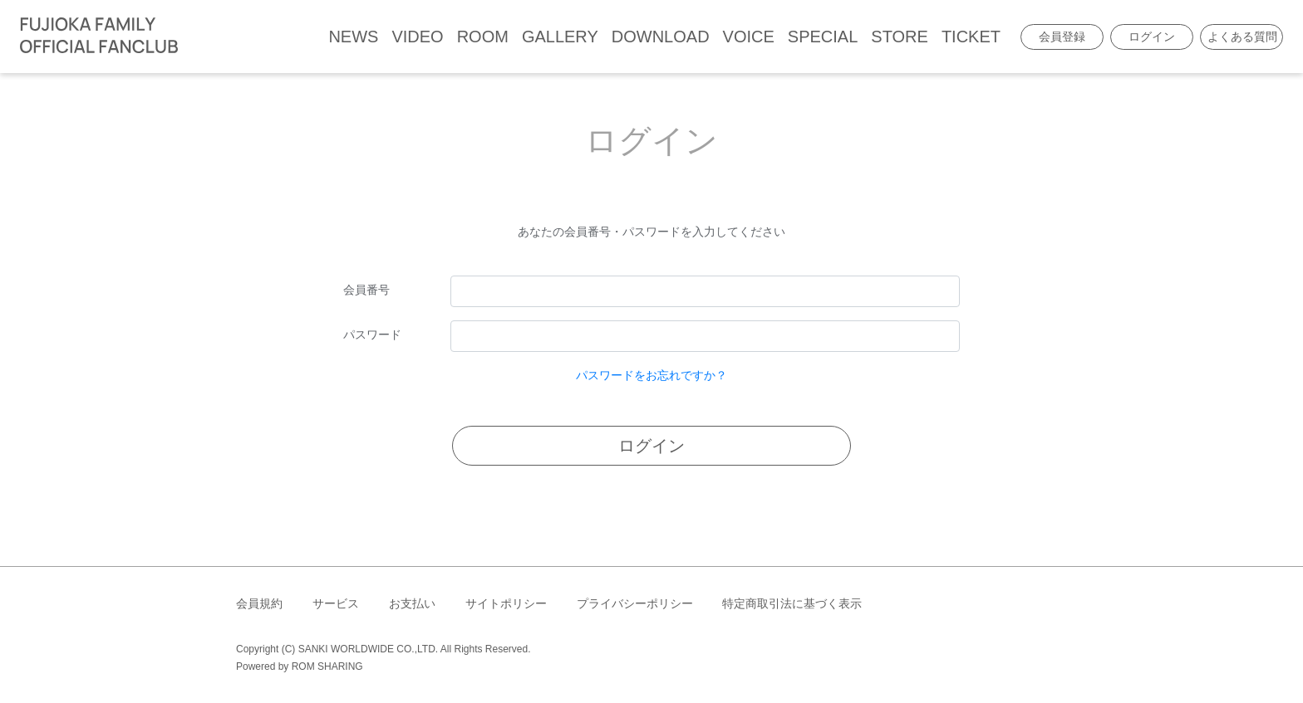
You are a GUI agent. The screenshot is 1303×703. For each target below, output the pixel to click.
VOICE (748, 36)
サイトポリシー (506, 603)
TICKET (971, 36)
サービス (335, 603)
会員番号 (366, 289)
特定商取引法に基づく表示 (792, 603)
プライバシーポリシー (635, 603)
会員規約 (259, 603)
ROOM (483, 36)
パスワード (372, 334)
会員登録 (1062, 36)
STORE (899, 36)
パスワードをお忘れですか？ (651, 375)
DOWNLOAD (661, 36)
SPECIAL (823, 36)
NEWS (353, 36)
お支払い (412, 603)
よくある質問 (1242, 36)
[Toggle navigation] (195, 36)
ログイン (1151, 36)
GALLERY (560, 36)
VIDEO (417, 36)
